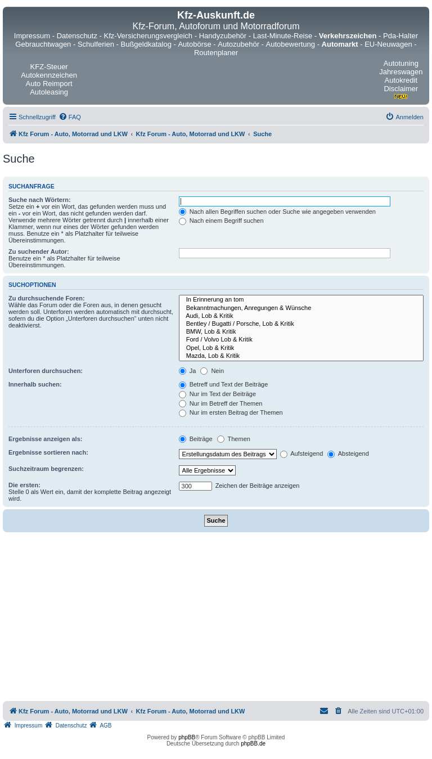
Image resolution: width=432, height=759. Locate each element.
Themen (233, 438)
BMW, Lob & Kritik (301, 332)
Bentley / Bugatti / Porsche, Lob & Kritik (301, 324)
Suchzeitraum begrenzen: (46, 468)
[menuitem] (69, 117)
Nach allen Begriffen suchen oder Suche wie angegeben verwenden (277, 211)
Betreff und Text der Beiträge (223, 384)
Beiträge (196, 438)
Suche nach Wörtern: (39, 199)
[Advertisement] (216, 616)
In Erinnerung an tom (301, 300)
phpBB (186, 737)
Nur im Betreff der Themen (221, 403)
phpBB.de (253, 743)
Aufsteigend (301, 453)
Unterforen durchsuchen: (45, 370)
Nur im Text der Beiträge (217, 393)
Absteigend (348, 453)
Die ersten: (24, 485)
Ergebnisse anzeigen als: (45, 438)
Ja (187, 370)
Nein (212, 370)
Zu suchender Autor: (38, 251)
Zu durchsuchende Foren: (46, 298)
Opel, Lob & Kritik (301, 348)
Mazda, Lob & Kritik (301, 356)
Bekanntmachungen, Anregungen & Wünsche (301, 308)
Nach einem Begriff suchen (221, 220)
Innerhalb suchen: (35, 384)
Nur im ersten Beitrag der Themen (231, 412)
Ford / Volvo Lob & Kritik (301, 340)
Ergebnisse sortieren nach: (48, 452)
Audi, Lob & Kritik (301, 316)
